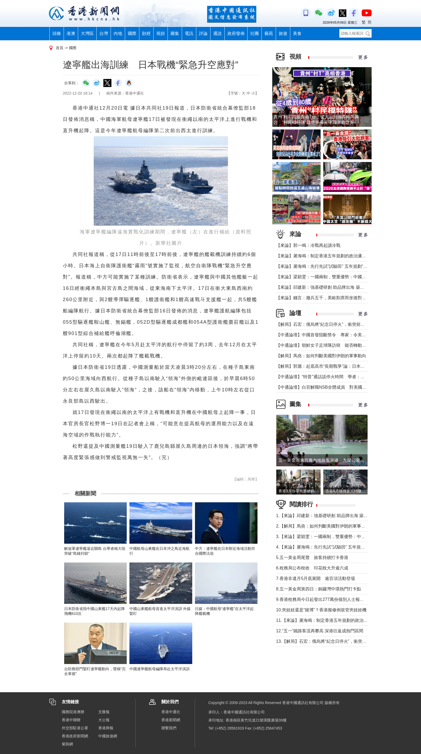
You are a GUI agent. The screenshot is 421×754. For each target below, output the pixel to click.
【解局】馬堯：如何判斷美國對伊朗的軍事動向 (321, 355)
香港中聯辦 (71, 720)
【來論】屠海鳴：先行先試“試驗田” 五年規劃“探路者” (327, 266)
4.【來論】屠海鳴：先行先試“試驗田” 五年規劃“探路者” (328, 547)
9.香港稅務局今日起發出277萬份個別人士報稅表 (322, 599)
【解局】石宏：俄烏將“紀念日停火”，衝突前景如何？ (327, 324)
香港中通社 (170, 712)
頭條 (56, 33)
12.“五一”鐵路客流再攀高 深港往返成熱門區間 (319, 631)
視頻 (160, 33)
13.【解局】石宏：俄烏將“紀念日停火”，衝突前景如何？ (330, 641)
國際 (132, 33)
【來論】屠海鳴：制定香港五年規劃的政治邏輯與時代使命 (332, 256)
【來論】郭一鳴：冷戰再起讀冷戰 (308, 245)
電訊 (189, 33)
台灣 (103, 33)
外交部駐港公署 (75, 728)
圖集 (174, 33)
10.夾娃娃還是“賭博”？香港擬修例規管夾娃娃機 (321, 610)
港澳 (71, 33)
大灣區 (87, 33)
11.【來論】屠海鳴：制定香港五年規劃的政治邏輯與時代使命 (335, 620)
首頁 (59, 48)
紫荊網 (67, 744)
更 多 (363, 57)
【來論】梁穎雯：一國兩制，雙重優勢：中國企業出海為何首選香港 (340, 277)
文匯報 (104, 712)
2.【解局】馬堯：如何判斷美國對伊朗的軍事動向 (323, 526)
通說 (217, 33)
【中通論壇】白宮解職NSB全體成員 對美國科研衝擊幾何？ (334, 387)
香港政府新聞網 (75, 736)
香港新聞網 (170, 720)
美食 (297, 33)
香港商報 (105, 728)
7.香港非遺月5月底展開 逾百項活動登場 (315, 578)
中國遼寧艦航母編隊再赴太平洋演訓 (159, 669)
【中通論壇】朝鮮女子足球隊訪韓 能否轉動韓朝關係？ (329, 345)
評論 (203, 33)
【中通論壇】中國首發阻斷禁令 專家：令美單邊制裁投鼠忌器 (336, 335)
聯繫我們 (168, 728)
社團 (254, 33)
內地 (118, 33)
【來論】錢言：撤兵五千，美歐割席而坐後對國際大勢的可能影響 (338, 297)
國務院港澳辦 (73, 712)
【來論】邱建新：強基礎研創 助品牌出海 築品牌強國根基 (331, 287)
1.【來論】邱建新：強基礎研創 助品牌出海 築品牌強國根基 (332, 515)
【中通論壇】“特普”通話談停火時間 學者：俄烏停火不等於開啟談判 (342, 376)
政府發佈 (236, 33)
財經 (146, 33)
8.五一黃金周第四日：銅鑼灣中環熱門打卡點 (318, 589)
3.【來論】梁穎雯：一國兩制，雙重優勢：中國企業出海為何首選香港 (342, 536)
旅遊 (283, 33)
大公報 (104, 720)
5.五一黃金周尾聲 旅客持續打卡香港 (312, 557)
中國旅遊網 (107, 736)
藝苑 (268, 33)
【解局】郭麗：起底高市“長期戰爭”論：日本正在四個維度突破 (335, 366)
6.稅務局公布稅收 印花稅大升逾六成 (312, 568)
